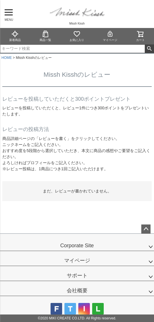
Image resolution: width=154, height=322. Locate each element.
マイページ (110, 36)
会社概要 (77, 290)
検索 (149, 49)
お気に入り (77, 36)
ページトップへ (146, 229)
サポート (77, 275)
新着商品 (15, 36)
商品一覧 (45, 36)
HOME (6, 58)
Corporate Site (77, 245)
